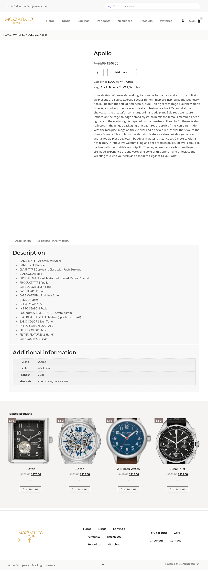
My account (159, 532)
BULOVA (32, 34)
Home (50, 21)
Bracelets (145, 21)
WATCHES (19, 34)
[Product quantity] (99, 72)
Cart (177, 532)
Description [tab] (23, 240)
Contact (175, 540)
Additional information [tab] (53, 240)
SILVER (123, 87)
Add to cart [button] (30, 489)
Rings (66, 21)
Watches (166, 21)
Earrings (83, 21)
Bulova (113, 87)
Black (104, 87)
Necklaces (125, 21)
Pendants (103, 21)
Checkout (156, 540)
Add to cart (122, 72)
